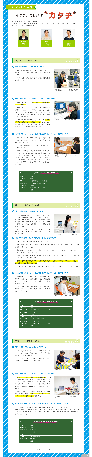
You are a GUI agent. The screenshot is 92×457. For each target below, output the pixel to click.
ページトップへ (85, 455)
